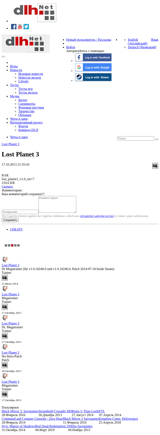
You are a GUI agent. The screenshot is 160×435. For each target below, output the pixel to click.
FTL (102, 414)
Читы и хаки (19, 118)
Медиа (14, 96)
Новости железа (29, 77)
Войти (70, 47)
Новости (16, 70)
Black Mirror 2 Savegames (81, 422)
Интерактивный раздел (26, 122)
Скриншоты (26, 103)
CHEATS (16, 232)
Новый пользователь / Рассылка (88, 39)
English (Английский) (137, 41)
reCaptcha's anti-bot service (97, 219)
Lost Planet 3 (10, 144)
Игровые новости (30, 74)
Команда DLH (28, 130)
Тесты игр (25, 88)
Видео (22, 100)
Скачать (7, 186)
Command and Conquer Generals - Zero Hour (32, 422)
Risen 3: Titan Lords (85, 414)
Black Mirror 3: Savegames (20, 414)
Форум (23, 126)
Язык (154, 39)
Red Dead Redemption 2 (51, 429)
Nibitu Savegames (80, 429)
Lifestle (23, 81)
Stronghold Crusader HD (55, 414)
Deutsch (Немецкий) (142, 47)
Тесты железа (28, 92)
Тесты (14, 85)
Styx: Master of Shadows (18, 429)
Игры (14, 66)
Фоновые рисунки (31, 107)
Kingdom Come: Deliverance (118, 422)
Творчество (26, 111)
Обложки (24, 115)
